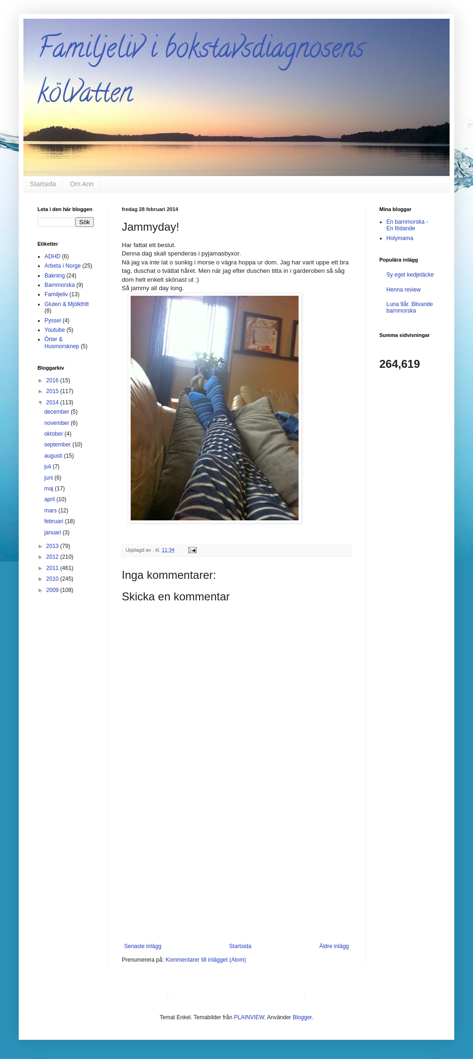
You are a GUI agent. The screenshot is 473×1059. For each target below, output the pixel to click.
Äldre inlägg (334, 946)
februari (54, 521)
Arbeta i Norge (62, 266)
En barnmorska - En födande (407, 225)
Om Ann (82, 184)
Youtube (54, 330)
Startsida (43, 184)
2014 (53, 402)
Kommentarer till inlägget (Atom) (205, 960)
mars (51, 510)
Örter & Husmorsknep (61, 342)
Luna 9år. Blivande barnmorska (409, 307)
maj (49, 488)
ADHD (52, 256)
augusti (54, 456)
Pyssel (52, 320)
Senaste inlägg (142, 946)
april (50, 499)
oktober (54, 434)
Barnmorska (59, 285)
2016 (53, 380)
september (58, 444)
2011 (53, 568)
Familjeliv (56, 294)
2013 (53, 546)
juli (48, 466)
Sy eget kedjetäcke (410, 274)
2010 (53, 579)
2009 (53, 590)
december (57, 412)
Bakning (54, 275)
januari (53, 532)
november (57, 423)
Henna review (403, 289)
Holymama (399, 238)
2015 (53, 391)
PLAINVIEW (249, 1017)
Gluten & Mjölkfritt (66, 304)
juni (49, 478)
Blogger (302, 1017)
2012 (53, 557)
